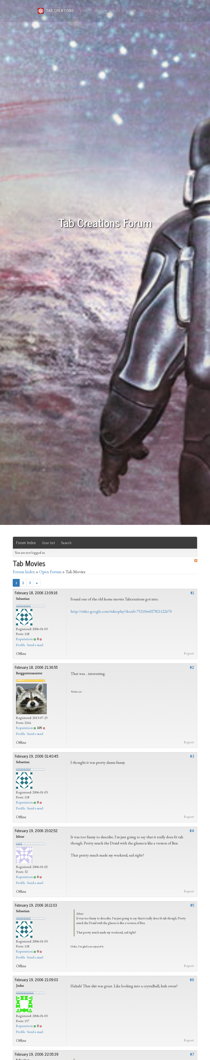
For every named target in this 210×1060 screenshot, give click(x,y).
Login (165, 10)
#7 (192, 1054)
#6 (192, 979)
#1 (192, 593)
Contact (148, 10)
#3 (192, 756)
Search (66, 543)
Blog (116, 10)
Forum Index (26, 542)
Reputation (24, 639)
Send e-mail (35, 645)
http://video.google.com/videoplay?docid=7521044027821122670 (121, 611)
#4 (191, 830)
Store (84, 10)
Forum (131, 10)
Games (101, 10)
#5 (192, 905)
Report (189, 653)
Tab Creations (56, 8)
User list (48, 543)
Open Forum (50, 571)
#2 (192, 667)
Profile (20, 645)
